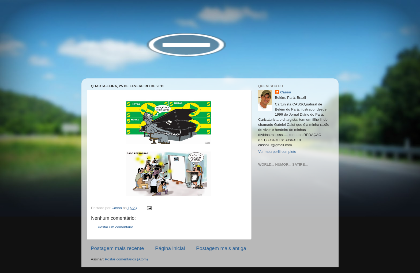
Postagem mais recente (117, 248)
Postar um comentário (115, 227)
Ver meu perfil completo (277, 152)
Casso (285, 92)
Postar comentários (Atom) (126, 259)
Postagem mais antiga (221, 248)
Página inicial (170, 248)
